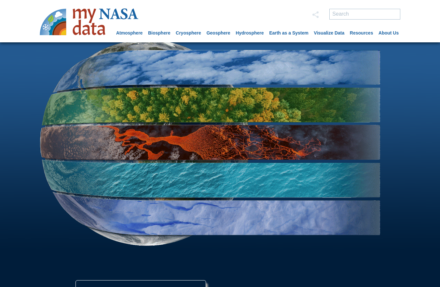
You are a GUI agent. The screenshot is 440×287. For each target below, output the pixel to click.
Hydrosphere (250, 33)
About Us (388, 33)
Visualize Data (329, 33)
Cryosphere (188, 33)
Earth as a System (289, 33)
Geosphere (218, 33)
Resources (361, 33)
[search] (364, 14)
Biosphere (159, 33)
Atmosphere (129, 33)
